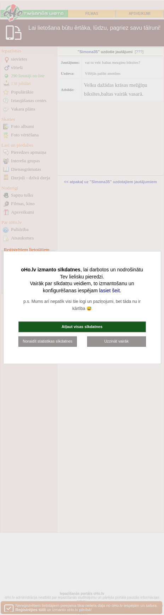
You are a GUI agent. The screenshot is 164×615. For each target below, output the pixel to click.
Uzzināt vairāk (116, 341)
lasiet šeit (109, 290)
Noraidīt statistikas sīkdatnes (47, 341)
